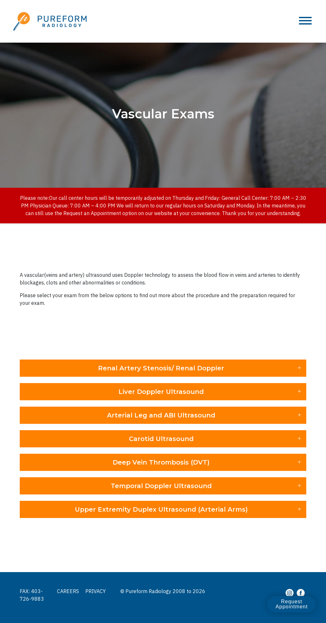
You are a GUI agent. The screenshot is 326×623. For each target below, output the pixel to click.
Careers (68, 591)
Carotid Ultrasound (161, 439)
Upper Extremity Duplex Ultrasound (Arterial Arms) (161, 509)
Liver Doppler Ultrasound (161, 392)
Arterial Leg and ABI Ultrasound (161, 415)
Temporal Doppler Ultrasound (161, 486)
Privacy (95, 591)
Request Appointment (291, 604)
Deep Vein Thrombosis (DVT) (161, 462)
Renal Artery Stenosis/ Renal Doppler (161, 368)
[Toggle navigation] (305, 21)
